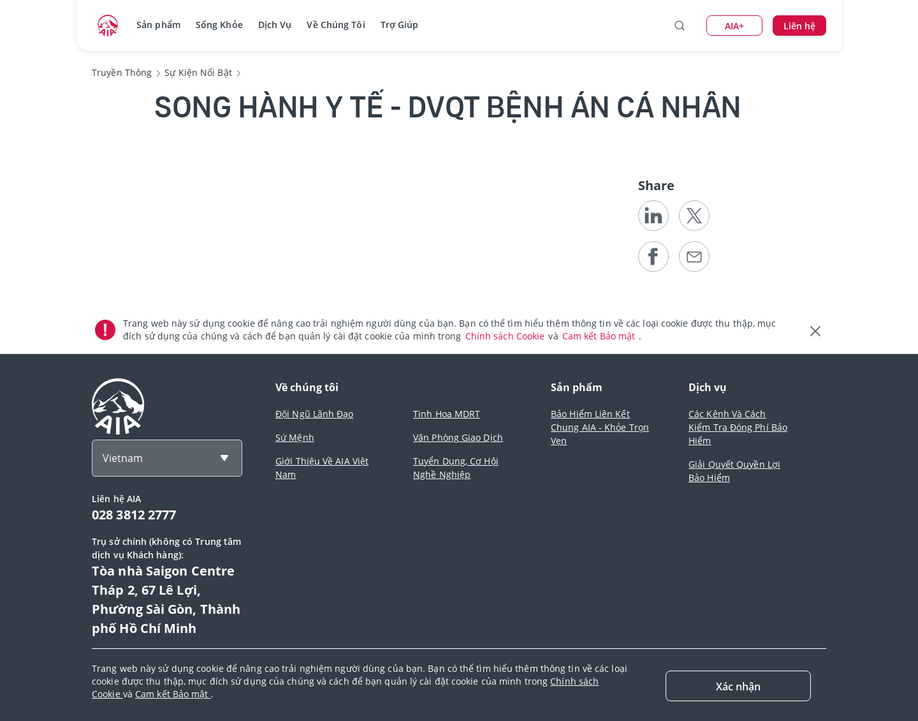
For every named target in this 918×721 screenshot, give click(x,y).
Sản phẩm (158, 25)
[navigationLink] (108, 25)
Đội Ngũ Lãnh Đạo (314, 414)
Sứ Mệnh (294, 437)
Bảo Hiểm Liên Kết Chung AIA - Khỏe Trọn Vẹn (600, 427)
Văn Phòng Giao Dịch (458, 437)
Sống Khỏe (219, 25)
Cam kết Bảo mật (600, 336)
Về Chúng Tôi (336, 25)
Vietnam (123, 458)
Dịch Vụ (275, 25)
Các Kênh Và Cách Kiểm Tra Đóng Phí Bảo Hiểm (737, 427)
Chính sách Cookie (506, 336)
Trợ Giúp (400, 25)
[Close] (738, 686)
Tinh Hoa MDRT (446, 414)
